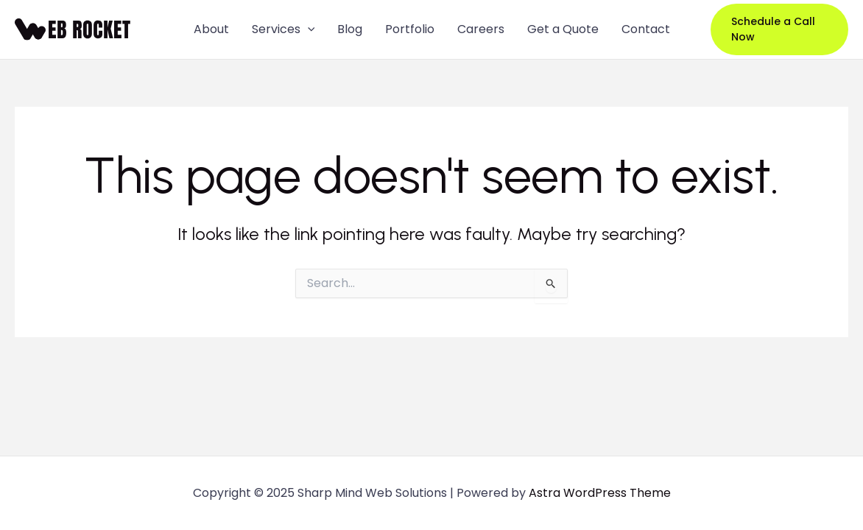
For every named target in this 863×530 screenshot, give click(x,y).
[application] (307, 29)
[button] (779, 29)
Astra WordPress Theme (600, 492)
